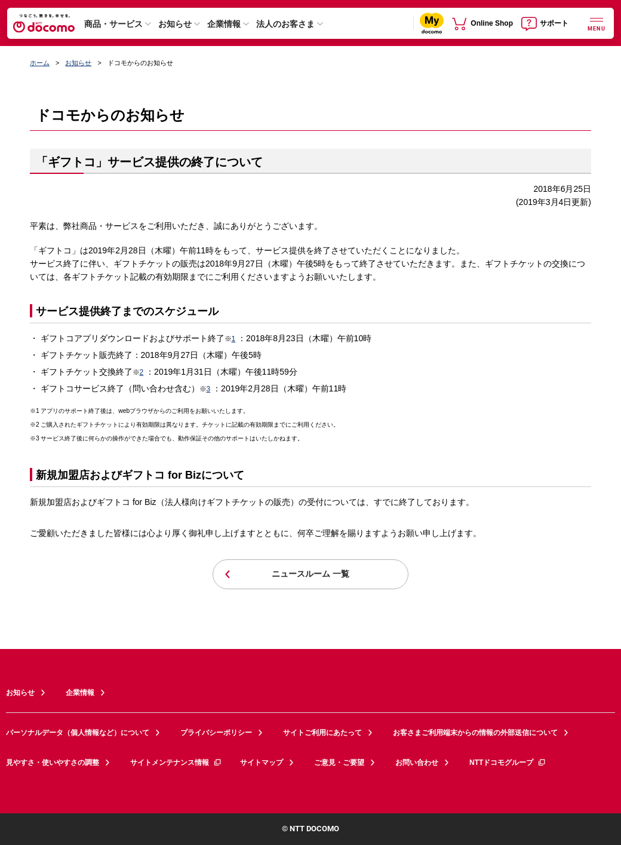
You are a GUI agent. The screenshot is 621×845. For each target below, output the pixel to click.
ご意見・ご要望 (339, 762)
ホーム (40, 62)
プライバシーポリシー (216, 732)
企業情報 (224, 24)
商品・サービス (113, 24)
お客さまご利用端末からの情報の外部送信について (475, 732)
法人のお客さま (285, 24)
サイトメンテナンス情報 (176, 762)
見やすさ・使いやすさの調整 (52, 762)
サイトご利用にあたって (322, 732)
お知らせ (175, 24)
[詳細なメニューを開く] (596, 23)
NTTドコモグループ (507, 762)
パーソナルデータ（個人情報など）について (77, 732)
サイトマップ (261, 762)
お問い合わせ (416, 762)
